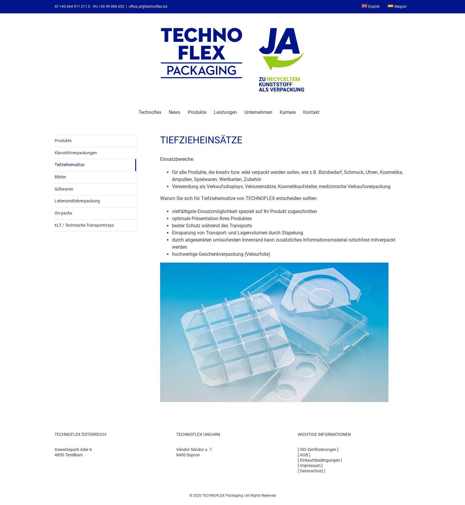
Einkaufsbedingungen (320, 460)
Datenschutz (311, 471)
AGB (304, 454)
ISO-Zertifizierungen (318, 449)
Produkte (63, 140)
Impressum (310, 465)
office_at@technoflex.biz (148, 6)
